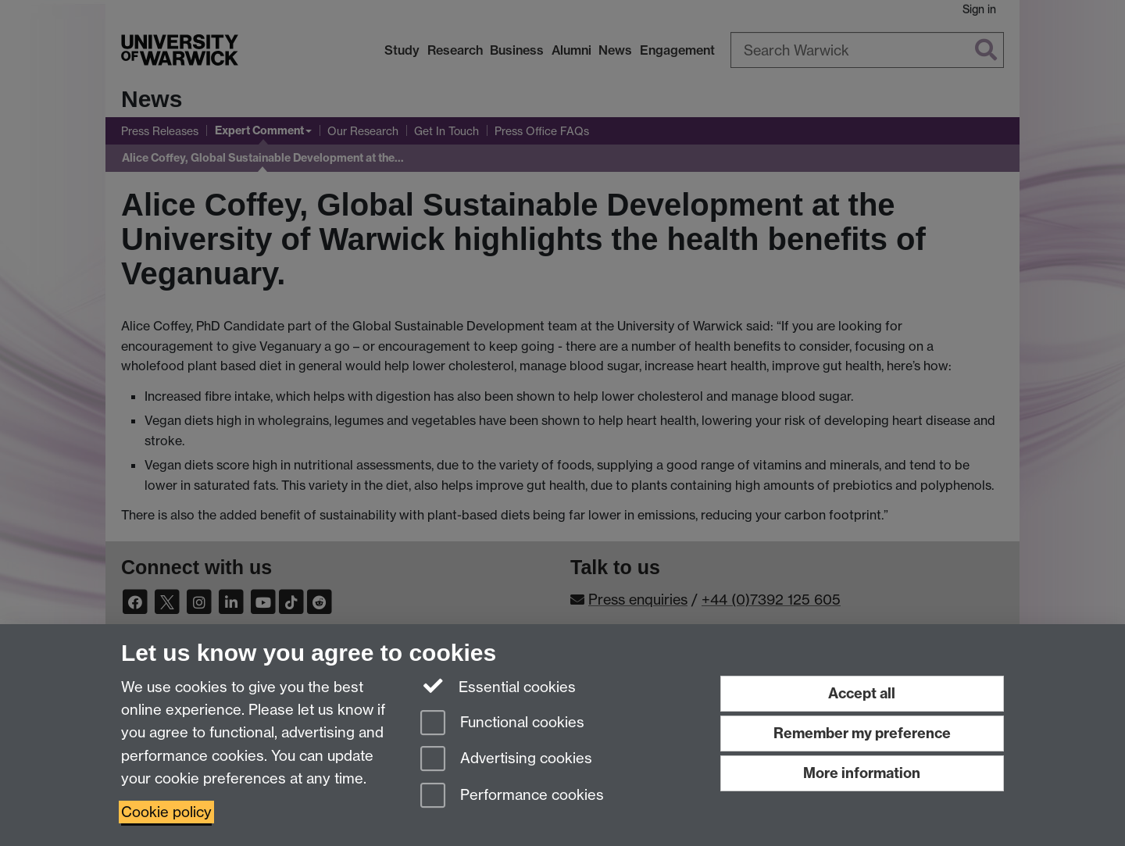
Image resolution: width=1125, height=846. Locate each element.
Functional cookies (502, 723)
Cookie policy (166, 812)
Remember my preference (862, 733)
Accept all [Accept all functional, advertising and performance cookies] (861, 693)
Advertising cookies (506, 759)
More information (861, 773)
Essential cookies (498, 686)
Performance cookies (512, 796)
